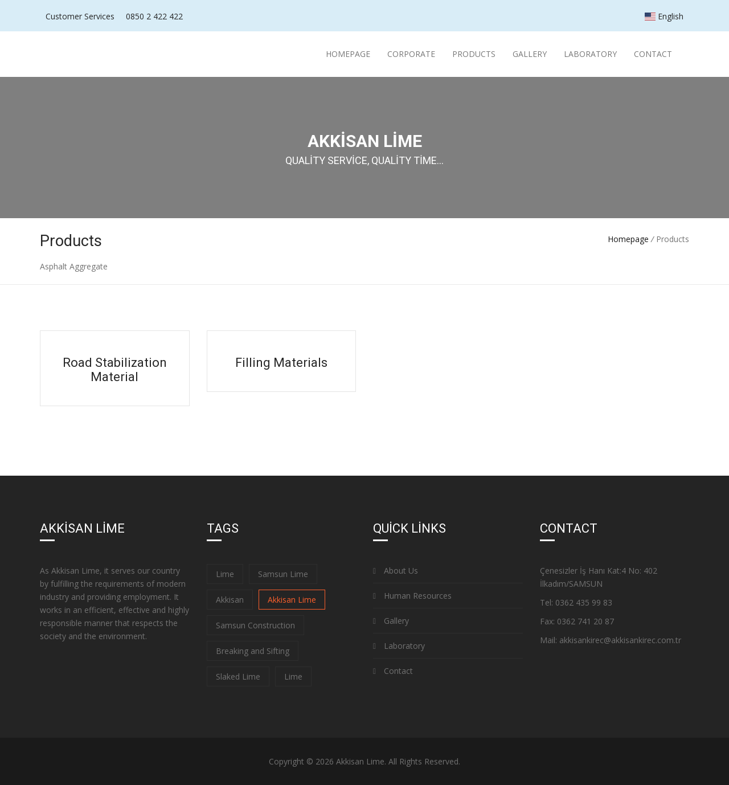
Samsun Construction (255, 625)
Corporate (411, 53)
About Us (395, 570)
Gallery (530, 53)
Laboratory (590, 53)
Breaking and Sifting (252, 650)
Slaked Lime (238, 676)
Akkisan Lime (292, 599)
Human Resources (412, 595)
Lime (225, 574)
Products (473, 53)
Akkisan (230, 599)
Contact (653, 53)
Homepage (348, 53)
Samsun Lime (283, 574)
